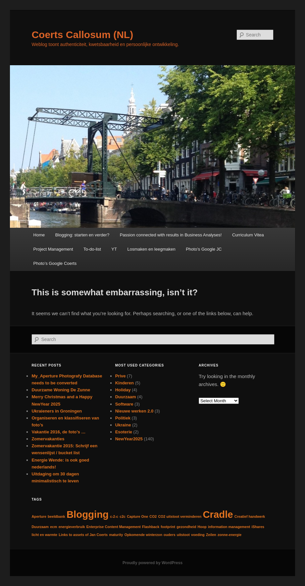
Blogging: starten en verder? (82, 234)
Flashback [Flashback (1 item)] (150, 527)
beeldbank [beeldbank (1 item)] (56, 516)
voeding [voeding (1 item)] (198, 535)
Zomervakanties (47, 438)
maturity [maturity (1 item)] (116, 535)
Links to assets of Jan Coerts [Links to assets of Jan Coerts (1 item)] (83, 535)
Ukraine (123, 424)
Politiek (122, 417)
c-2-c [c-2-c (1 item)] (114, 516)
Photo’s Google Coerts (55, 263)
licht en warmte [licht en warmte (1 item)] (44, 535)
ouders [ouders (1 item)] (170, 535)
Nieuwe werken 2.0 (134, 411)
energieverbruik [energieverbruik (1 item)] (72, 527)
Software (124, 404)
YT (114, 249)
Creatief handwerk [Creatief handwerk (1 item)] (249, 516)
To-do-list (92, 249)
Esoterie (123, 431)
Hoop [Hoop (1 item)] (202, 527)
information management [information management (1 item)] (229, 527)
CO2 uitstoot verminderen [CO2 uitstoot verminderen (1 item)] (179, 516)
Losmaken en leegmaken (151, 249)
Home (39, 234)
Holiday (123, 389)
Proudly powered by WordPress (152, 563)
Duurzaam (125, 396)
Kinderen (124, 382)
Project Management (53, 249)
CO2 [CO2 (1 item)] (153, 516)
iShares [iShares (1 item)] (257, 527)
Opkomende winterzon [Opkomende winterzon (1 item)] (143, 535)
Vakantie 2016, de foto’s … (58, 431)
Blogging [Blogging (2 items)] (88, 514)
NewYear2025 (129, 438)
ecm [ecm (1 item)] (53, 527)
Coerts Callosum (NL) (82, 34)
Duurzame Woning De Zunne (60, 389)
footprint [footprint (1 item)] (168, 527)
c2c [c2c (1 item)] (123, 516)
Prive (120, 375)
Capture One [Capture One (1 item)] (137, 516)
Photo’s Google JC (204, 249)
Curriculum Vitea (248, 234)
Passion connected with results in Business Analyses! (171, 234)
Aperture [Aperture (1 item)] (38, 516)
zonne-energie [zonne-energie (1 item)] (229, 535)
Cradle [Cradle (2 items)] (218, 514)
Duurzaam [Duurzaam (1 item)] (40, 527)
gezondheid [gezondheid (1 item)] (186, 527)
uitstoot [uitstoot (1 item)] (183, 535)
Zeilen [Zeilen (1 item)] (211, 535)
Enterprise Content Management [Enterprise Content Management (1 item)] (113, 527)
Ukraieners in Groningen (56, 411)
